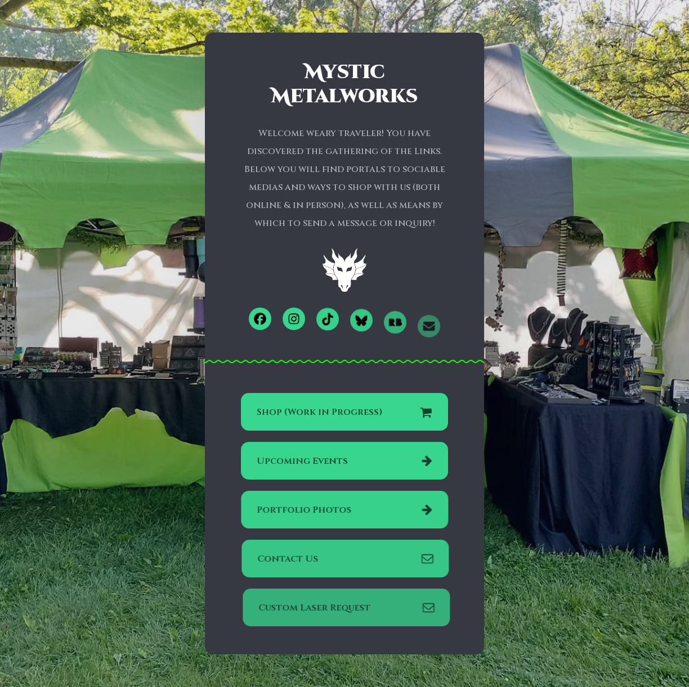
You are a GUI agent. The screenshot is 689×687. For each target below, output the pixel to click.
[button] (260, 319)
